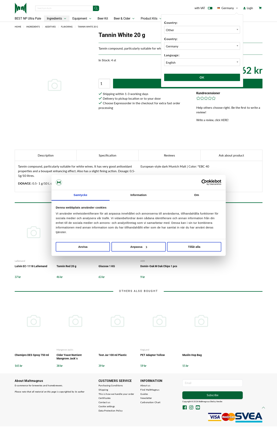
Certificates (105, 398)
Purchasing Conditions (111, 385)
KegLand (144, 349)
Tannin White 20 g (88, 26)
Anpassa (138, 246)
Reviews (169, 155)
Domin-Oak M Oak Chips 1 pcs (158, 266)
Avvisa (82, 246)
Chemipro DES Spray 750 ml (32, 355)
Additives (50, 26)
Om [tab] (196, 195)
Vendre (219, 401)
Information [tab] (138, 195)
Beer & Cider (124, 19)
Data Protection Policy (111, 410)
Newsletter (146, 398)
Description (46, 155)
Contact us (104, 402)
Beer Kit (103, 18)
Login (248, 8)
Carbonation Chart (150, 402)
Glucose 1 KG (107, 266)
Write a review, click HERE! (212, 120)
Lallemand (20, 260)
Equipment (82, 19)
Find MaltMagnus (149, 389)
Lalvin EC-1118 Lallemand (31, 266)
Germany (227, 8)
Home (18, 26)
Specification (107, 155)
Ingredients (57, 19)
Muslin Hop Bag (192, 355)
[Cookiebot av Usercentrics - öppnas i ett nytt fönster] (204, 182)
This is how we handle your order (116, 394)
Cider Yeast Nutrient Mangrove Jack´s (69, 356)
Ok (202, 77)
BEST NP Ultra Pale (28, 18)
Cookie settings (107, 406)
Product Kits (151, 19)
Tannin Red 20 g (66, 266)
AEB (142, 260)
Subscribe (212, 395)
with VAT (203, 8)
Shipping (103, 389)
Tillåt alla (194, 246)
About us (145, 385)
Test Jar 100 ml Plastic (113, 355)
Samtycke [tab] (80, 195)
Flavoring (67, 26)
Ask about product (231, 155)
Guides (144, 394)
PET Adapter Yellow (152, 355)
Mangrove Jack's (65, 349)
